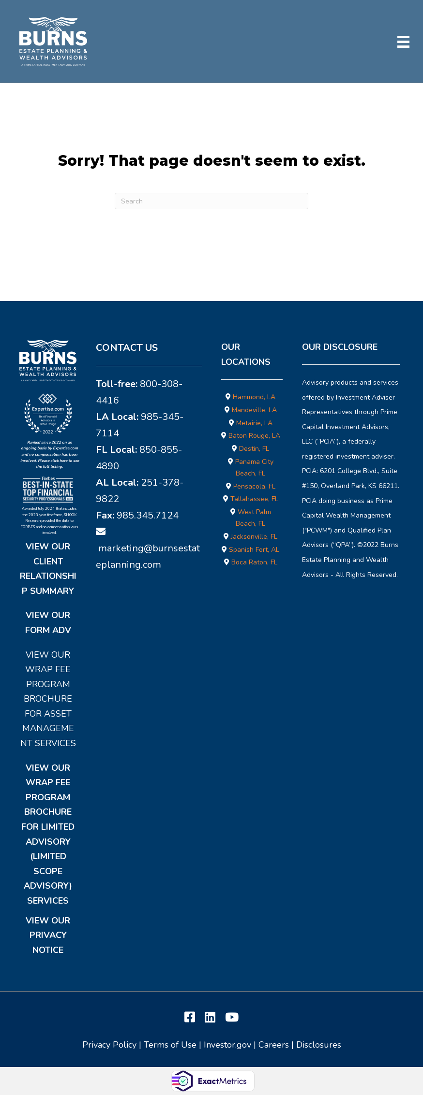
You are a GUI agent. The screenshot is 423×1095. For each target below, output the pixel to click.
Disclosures (318, 1045)
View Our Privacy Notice (48, 935)
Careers (273, 1045)
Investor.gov (227, 1045)
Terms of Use (170, 1045)
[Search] (211, 201)
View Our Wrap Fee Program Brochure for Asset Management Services (48, 699)
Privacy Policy (109, 1045)
